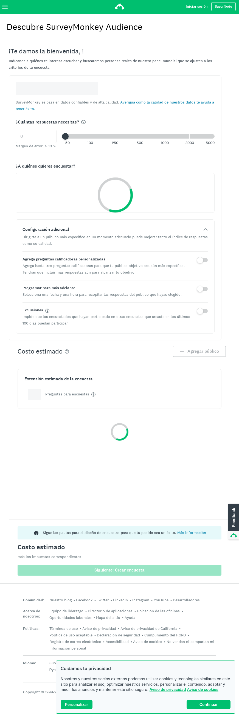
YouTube (161, 600)
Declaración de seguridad (118, 635)
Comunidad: (33, 600)
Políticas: (31, 628)
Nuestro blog (60, 600)
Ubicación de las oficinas (158, 610)
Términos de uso (63, 628)
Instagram (140, 600)
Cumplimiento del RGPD (165, 635)
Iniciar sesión (197, 6)
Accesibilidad (117, 641)
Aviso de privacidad (168, 689)
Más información (191, 532)
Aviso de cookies (202, 689)
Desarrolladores (186, 600)
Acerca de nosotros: (31, 613)
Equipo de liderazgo (66, 610)
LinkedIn (120, 600)
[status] (119, 532)
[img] (83, 122)
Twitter (103, 600)
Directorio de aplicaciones (110, 610)
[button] (140, 136)
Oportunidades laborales (70, 617)
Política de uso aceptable (70, 635)
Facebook (84, 600)
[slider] (65, 136)
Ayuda (130, 617)
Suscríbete (223, 6)
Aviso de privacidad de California (148, 628)
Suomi (54, 663)
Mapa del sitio (108, 617)
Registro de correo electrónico (75, 641)
